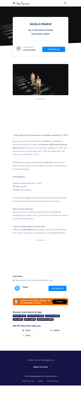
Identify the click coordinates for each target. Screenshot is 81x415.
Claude (26, 335)
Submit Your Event (40, 367)
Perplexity (55, 330)
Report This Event (28, 381)
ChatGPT (26, 330)
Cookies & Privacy (53, 381)
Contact (40, 381)
